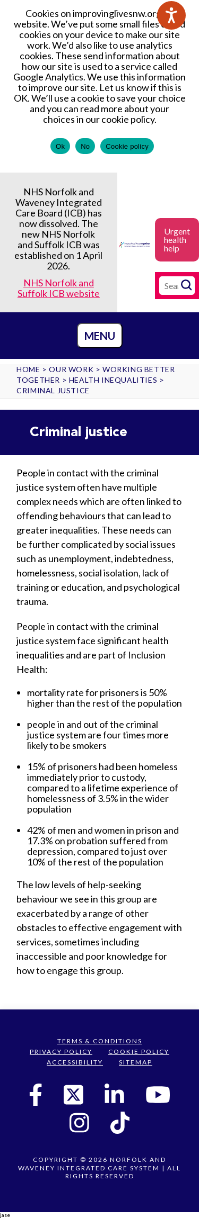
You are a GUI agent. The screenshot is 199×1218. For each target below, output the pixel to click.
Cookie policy (127, 146)
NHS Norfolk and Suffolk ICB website (59, 288)
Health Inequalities (113, 379)
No (85, 146)
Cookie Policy (138, 1051)
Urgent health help (177, 239)
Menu (99, 335)
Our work (71, 369)
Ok (60, 146)
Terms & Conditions (99, 1041)
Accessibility (75, 1062)
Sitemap (135, 1062)
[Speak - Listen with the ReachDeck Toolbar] (171, 15)
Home (28, 369)
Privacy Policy (61, 1051)
